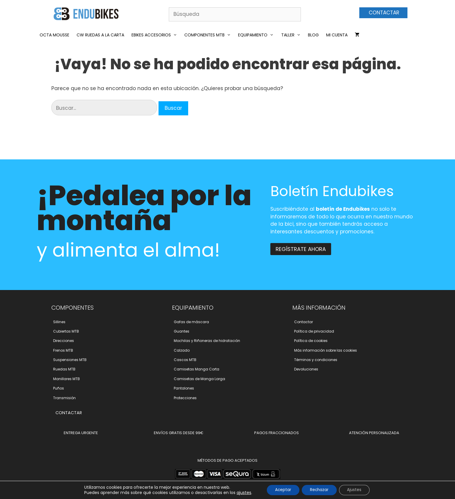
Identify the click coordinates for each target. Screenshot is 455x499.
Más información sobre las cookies (325, 350)
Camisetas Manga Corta (196, 369)
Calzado (182, 350)
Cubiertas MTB (66, 331)
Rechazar (319, 490)
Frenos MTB (63, 350)
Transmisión (64, 397)
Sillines (59, 321)
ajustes (241, 492)
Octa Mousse (54, 35)
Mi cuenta (337, 35)
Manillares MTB (66, 378)
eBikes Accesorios (156, 35)
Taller (292, 35)
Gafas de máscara (191, 321)
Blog (313, 35)
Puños (58, 388)
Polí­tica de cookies (311, 340)
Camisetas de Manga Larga (199, 378)
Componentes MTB (209, 35)
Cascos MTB (185, 359)
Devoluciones (306, 369)
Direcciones (63, 340)
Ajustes (356, 490)
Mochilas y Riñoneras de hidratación (207, 340)
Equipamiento (257, 35)
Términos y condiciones (315, 359)
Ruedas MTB (64, 369)
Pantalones (184, 388)
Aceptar (281, 490)
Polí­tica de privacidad (314, 331)
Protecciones (185, 397)
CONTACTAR (384, 12)
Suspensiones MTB (70, 359)
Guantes (181, 331)
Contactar (303, 321)
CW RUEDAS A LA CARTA (100, 35)
